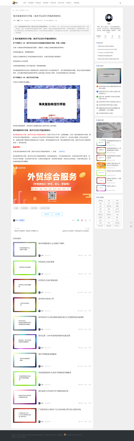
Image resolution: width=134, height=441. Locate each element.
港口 (117, 220)
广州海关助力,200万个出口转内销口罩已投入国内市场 (60, 409)
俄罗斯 (100, 217)
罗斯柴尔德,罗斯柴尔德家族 (106, 46)
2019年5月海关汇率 (46, 298)
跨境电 (117, 203)
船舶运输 (109, 226)
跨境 (109, 217)
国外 (117, 217)
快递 (109, 212)
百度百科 (19, 437)
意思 (100, 212)
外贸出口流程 (117, 226)
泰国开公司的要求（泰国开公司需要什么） (26, 231)
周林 (18, 20)
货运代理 (100, 226)
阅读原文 (62, 151)
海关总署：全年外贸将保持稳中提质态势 (55, 335)
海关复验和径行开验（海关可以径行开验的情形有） (38, 15)
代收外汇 (69, 3)
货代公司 (117, 212)
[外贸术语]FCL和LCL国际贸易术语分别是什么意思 (110, 87)
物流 (100, 220)
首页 (24, 3)
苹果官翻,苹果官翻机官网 (105, 56)
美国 (117, 200)
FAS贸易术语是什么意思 (106, 113)
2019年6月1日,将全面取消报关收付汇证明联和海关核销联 (62, 317)
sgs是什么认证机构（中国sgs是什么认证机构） (76, 231)
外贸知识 (38, 3)
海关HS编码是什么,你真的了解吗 (51, 243)
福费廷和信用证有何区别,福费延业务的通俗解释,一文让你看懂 (109, 109)
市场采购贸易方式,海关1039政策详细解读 (55, 372)
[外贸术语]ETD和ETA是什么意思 (108, 105)
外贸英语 (45, 3)
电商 (109, 209)
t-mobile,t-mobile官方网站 (105, 52)
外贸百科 (22, 10)
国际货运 (100, 214)
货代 (100, 209)
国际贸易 (109, 206)
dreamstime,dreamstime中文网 (107, 49)
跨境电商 (100, 200)
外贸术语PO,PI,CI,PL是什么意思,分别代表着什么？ (109, 92)
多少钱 (117, 209)
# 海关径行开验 (44, 208)
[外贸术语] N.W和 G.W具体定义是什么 (110, 102)
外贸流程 (117, 223)
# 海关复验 (24, 208)
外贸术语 (53, 3)
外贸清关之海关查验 (46, 261)
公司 (109, 203)
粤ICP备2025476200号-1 (50, 435)
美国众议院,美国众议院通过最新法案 (108, 59)
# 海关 (16, 208)
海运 (100, 203)
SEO (109, 223)
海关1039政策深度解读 (48, 354)
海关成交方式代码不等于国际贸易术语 (54, 391)
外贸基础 (30, 3)
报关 (100, 206)
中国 (117, 214)
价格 (100, 223)
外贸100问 (61, 3)
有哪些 (117, 206)
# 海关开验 (34, 208)
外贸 (109, 200)
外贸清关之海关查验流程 (48, 280)
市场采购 (76, 3)
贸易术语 (109, 214)
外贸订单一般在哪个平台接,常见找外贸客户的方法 (109, 97)
